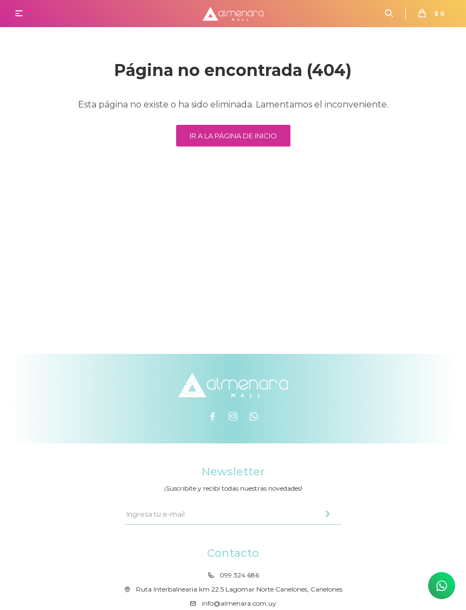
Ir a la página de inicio (233, 135)
